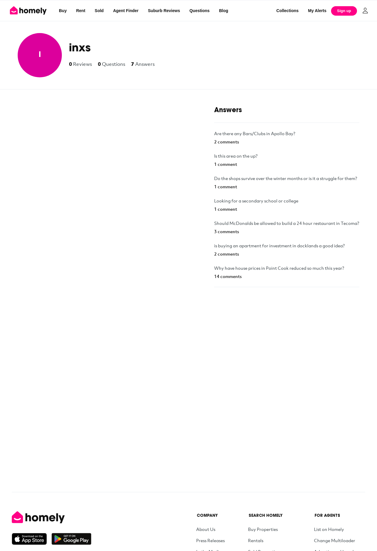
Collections (287, 10)
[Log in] (365, 10)
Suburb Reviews (164, 10)
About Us (205, 529)
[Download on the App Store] (32, 539)
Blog (223, 10)
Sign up (344, 11)
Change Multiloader (334, 540)
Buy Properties (263, 529)
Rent (80, 10)
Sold (99, 10)
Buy (63, 10)
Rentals (255, 540)
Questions (199, 10)
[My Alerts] (317, 11)
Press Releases (210, 540)
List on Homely (329, 529)
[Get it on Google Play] (71, 539)
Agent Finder (125, 10)
